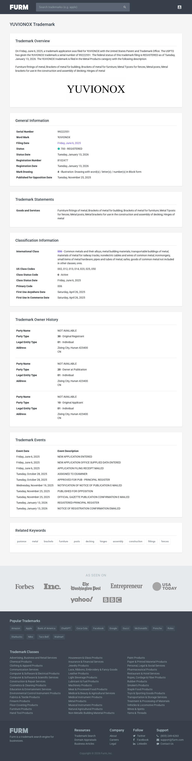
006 (60, 251)
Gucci (126, 628)
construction (135, 541)
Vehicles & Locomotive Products (146, 705)
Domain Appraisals (85, 739)
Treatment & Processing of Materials (148, 701)
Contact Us (165, 743)
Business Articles (84, 743)
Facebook (98, 628)
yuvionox (21, 541)
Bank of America (46, 628)
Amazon (15, 628)
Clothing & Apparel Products (26, 665)
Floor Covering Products (24, 705)
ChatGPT (66, 628)
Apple (29, 628)
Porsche (157, 628)
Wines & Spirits (135, 708)
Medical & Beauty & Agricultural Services (91, 693)
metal (35, 541)
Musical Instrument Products (85, 705)
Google (113, 628)
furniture (63, 541)
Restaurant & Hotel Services (143, 673)
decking (90, 541)
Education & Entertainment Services (30, 689)
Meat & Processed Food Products (87, 689)
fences (165, 541)
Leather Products (78, 673)
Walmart (58, 636)
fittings (151, 541)
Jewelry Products (78, 665)
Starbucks (16, 636)
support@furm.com (170, 739)
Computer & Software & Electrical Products (34, 673)
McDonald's (141, 628)
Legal (113, 743)
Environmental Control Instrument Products (35, 693)
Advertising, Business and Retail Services (33, 657)
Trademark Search (85, 735)
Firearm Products (20, 701)
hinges (103, 541)
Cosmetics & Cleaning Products (28, 685)
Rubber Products (137, 681)
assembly (118, 541)
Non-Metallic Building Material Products (91, 712)
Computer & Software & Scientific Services (34, 677)
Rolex (170, 628)
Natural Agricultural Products (85, 708)
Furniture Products (21, 708)
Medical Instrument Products (85, 697)
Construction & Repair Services (27, 681)
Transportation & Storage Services (147, 697)
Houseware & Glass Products (85, 657)
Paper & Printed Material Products (147, 661)
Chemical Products (21, 661)
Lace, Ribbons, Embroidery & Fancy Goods (92, 669)
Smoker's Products (138, 685)
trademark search (31, 736)
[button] (179, 7)
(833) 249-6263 (168, 735)
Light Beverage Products (82, 677)
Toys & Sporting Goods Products (146, 693)
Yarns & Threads (136, 712)
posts (77, 541)
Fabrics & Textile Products (25, 697)
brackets (48, 541)
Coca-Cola (81, 628)
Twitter (139, 735)
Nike (30, 636)
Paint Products (136, 657)
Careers (114, 739)
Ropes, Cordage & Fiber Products (146, 677)
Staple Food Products (139, 689)
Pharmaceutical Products (142, 669)
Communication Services (24, 669)
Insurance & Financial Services (86, 661)
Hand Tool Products (21, 712)
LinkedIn (140, 743)
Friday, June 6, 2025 (69, 143)
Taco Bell (44, 636)
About (113, 735)
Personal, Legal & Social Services (146, 665)
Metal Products (77, 701)
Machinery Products (80, 685)
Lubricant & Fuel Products (83, 681)
